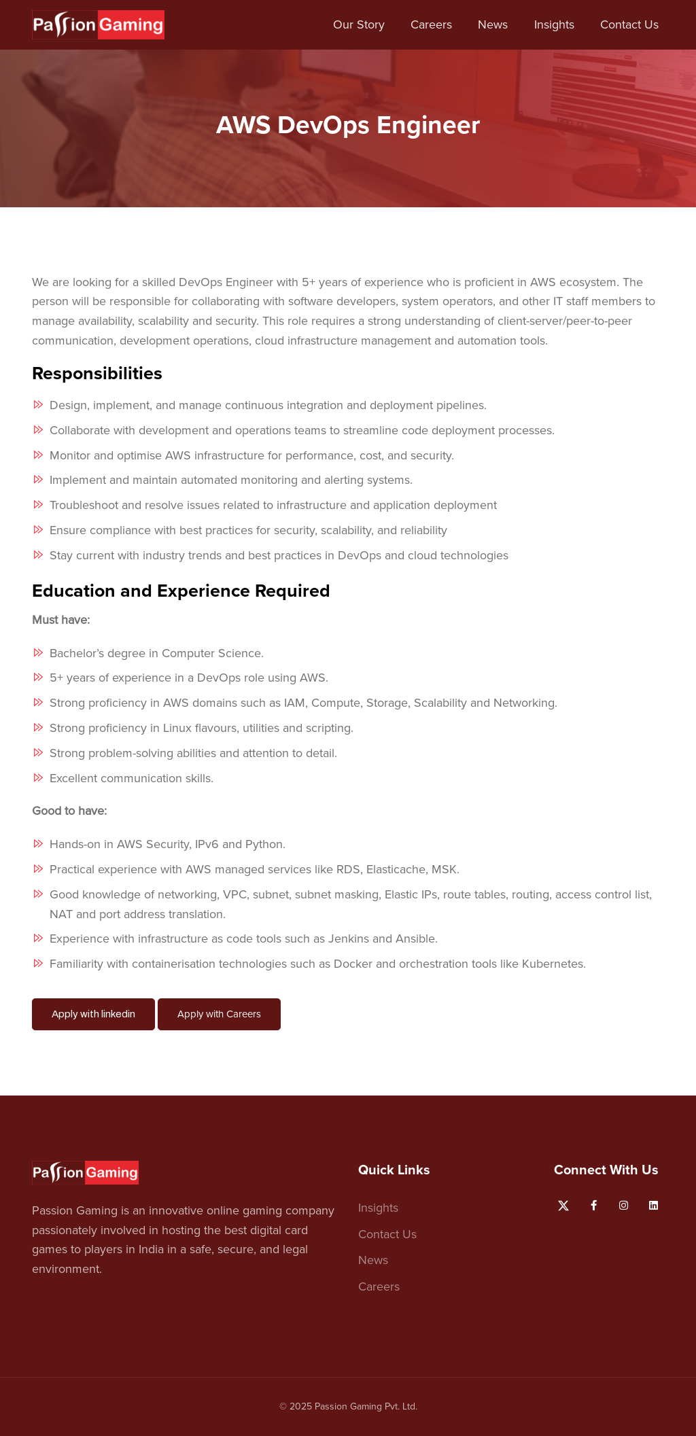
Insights (554, 24)
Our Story (359, 24)
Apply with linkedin (93, 1014)
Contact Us (629, 24)
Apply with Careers (219, 1013)
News (493, 24)
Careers (431, 24)
